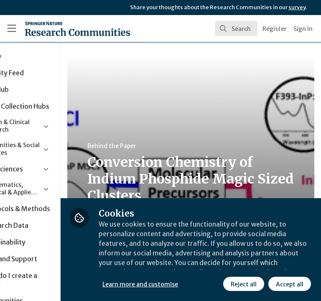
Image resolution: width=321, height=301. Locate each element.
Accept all (215, 284)
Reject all (169, 284)
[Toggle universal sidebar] (11, 28)
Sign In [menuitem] (303, 29)
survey (297, 7)
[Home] (59, 28)
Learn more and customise (186, 265)
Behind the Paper (158, 146)
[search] (236, 28)
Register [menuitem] (274, 29)
